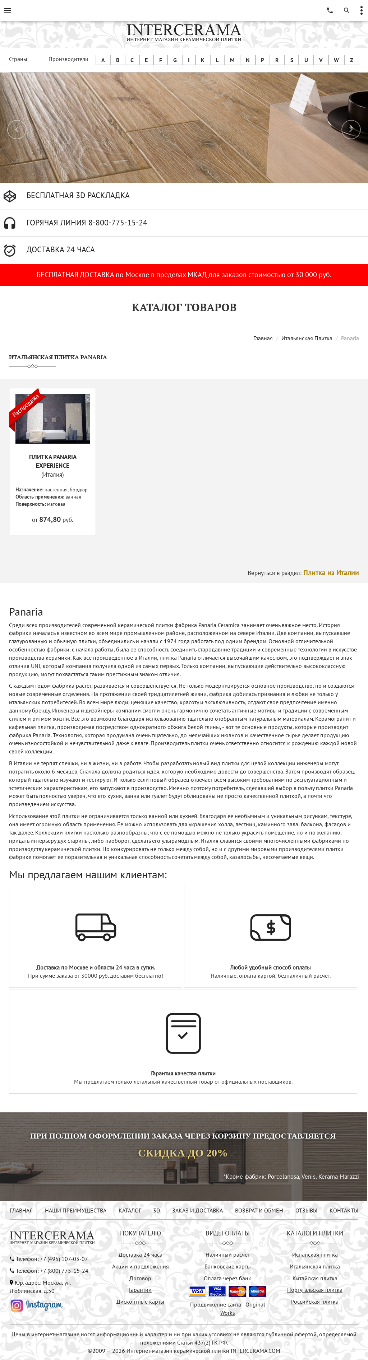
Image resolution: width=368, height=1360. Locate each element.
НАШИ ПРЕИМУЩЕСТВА (75, 1210)
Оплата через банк (227, 1278)
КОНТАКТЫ (344, 1210)
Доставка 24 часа (140, 1254)
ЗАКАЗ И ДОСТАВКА (197, 1210)
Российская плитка (315, 1301)
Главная (263, 338)
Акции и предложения (140, 1266)
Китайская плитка (315, 1278)
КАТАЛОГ (130, 1210)
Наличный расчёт (228, 1254)
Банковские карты (227, 1266)
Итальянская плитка (315, 1266)
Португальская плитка (314, 1289)
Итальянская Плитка (306, 338)
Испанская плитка (315, 1254)
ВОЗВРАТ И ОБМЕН (259, 1210)
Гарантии (140, 1289)
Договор (140, 1278)
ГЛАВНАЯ (21, 1210)
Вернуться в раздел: (303, 573)
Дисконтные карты (140, 1301)
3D (156, 1210)
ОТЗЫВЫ (306, 1210)
